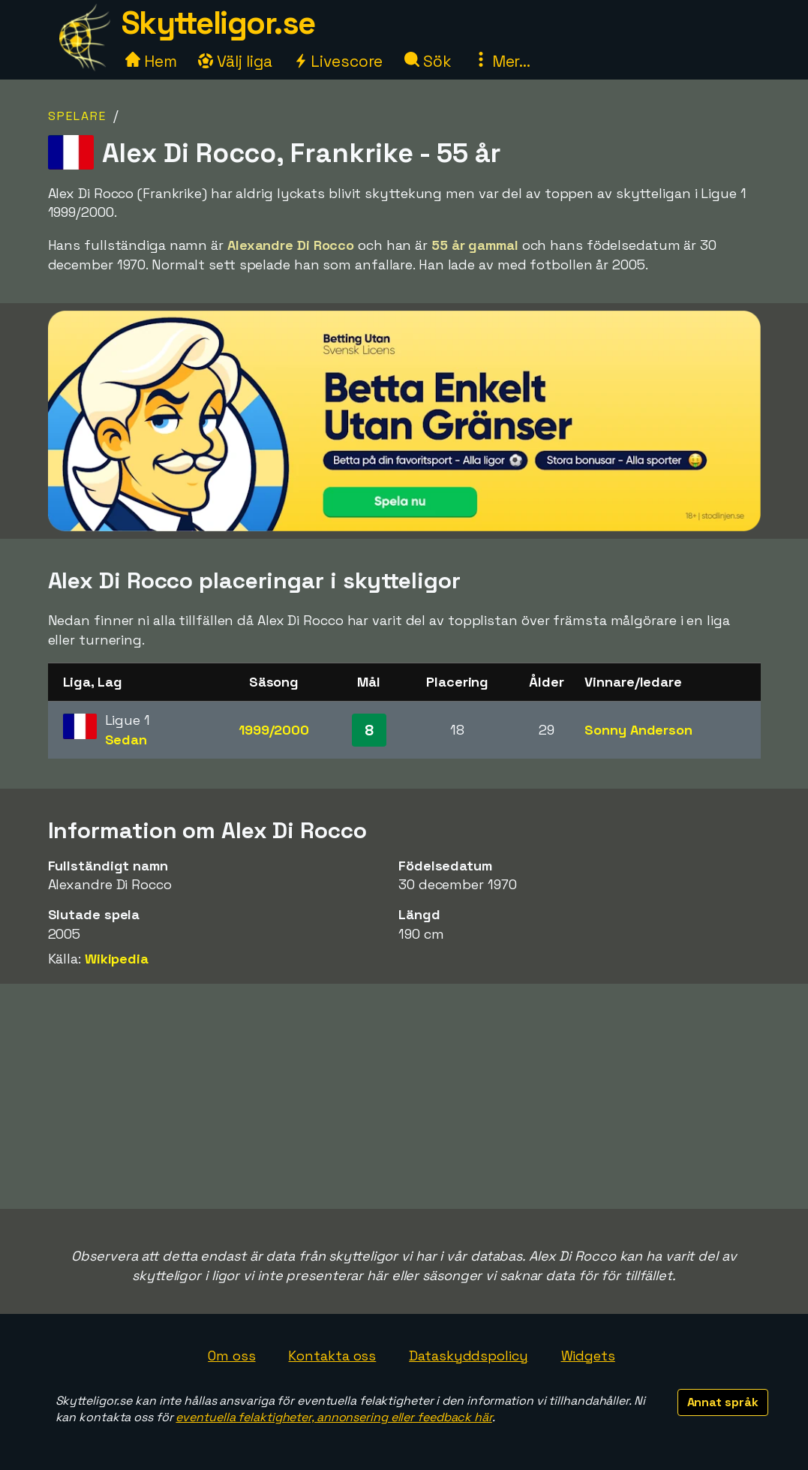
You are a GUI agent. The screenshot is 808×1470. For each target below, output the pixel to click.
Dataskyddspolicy (468, 1355)
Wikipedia (117, 958)
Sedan (126, 739)
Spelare (77, 116)
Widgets (588, 1355)
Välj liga (235, 61)
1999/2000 (274, 729)
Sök (428, 61)
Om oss (231, 1355)
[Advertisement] (404, 1096)
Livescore (338, 61)
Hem (151, 61)
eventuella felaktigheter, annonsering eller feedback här (333, 1417)
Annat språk (722, 1402)
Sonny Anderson (638, 729)
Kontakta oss (332, 1355)
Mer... (501, 61)
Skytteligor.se (218, 23)
